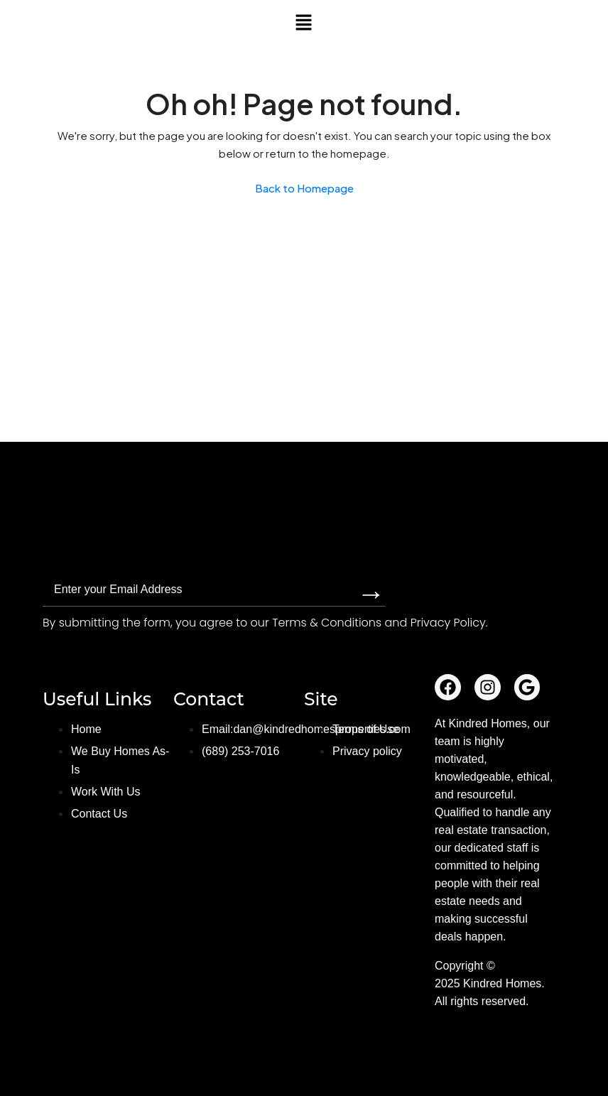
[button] (304, 22)
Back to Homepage (304, 188)
